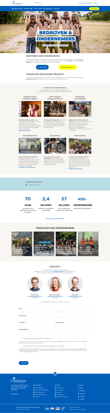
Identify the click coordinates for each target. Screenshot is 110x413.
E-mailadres (22, 322)
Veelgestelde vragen (62, 396)
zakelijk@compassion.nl (59, 271)
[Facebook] (88, 393)
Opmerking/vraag (23, 329)
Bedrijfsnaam (23, 315)
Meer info (42, 67)
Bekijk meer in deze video (75, 168)
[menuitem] (85, 3)
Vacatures (94, 8)
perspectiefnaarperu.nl (25, 130)
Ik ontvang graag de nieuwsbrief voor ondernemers (37, 338)
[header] (48, 3)
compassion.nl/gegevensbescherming (28, 351)
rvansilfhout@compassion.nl (55, 296)
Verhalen (37, 396)
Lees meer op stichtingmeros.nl (27, 167)
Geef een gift (59, 387)
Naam (21, 308)
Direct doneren (67, 67)
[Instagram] (88, 390)
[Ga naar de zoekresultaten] (35, 2)
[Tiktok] (88, 388)
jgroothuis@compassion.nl (35, 296)
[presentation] (29, 356)
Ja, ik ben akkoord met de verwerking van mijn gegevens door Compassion (44, 346)
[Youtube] (88, 396)
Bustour (38, 185)
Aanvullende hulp (40, 392)
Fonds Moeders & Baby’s (41, 390)
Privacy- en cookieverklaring (77, 409)
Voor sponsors (60, 394)
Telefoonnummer (59, 322)
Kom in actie (59, 390)
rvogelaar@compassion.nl (75, 296)
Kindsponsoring (39, 387)
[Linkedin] (88, 399)
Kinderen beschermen (41, 394)
